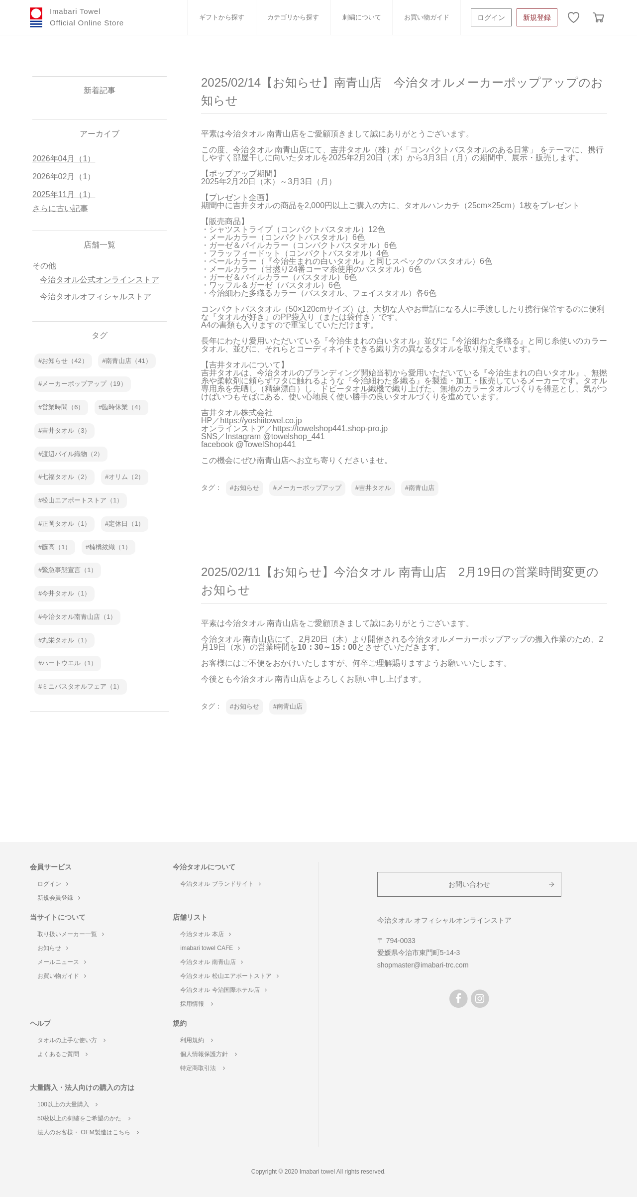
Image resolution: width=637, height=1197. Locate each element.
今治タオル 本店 (205, 934)
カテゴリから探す (293, 17)
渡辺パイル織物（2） (73, 454)
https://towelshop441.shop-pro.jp (330, 428)
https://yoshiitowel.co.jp (261, 420)
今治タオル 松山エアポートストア (229, 975)
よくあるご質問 (62, 1054)
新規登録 (537, 17)
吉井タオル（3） (66, 430)
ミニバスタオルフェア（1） (82, 686)
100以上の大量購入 (67, 1104)
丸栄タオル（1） (66, 640)
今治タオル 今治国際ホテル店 (223, 989)
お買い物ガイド (426, 17)
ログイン (491, 17)
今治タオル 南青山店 (211, 961)
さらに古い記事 (60, 208)
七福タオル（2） (66, 476)
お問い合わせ (469, 884)
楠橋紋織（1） (110, 547)
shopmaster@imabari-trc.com (423, 965)
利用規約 (196, 1040)
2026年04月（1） (63, 158)
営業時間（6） (63, 407)
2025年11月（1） (63, 194)
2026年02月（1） (63, 176)
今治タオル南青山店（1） (79, 616)
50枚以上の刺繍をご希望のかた (83, 1118)
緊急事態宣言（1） (69, 570)
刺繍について (361, 17)
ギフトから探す (221, 17)
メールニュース (61, 961)
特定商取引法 (202, 1068)
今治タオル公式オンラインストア (99, 279)
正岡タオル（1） (66, 523)
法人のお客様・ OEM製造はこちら (88, 1132)
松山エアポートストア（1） (82, 500)
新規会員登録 (58, 897)
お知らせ (246, 487)
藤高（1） (56, 547)
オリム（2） (126, 476)
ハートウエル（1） (69, 663)
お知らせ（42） (65, 360)
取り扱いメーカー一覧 (70, 934)
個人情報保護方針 (208, 1054)
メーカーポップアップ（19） (84, 383)
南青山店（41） (128, 360)
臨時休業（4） (123, 407)
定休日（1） (126, 523)
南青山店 (421, 487)
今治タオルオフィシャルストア (95, 296)
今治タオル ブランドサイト (220, 883)
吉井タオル (375, 487)
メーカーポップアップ (309, 487)
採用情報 (196, 1003)
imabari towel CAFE (210, 948)
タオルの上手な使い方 (71, 1040)
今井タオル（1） (66, 593)
